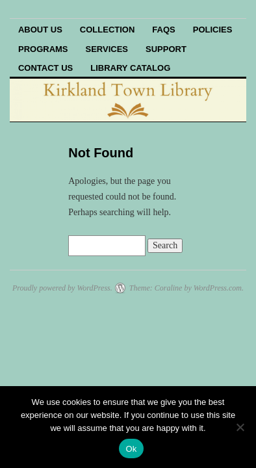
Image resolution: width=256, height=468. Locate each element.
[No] (239, 427)
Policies (213, 29)
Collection (107, 29)
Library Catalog (130, 68)
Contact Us (45, 68)
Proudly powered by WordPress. (62, 287)
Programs (43, 49)
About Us (40, 29)
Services (107, 49)
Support (166, 49)
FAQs (163, 29)
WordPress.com (218, 287)
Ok (130, 449)
